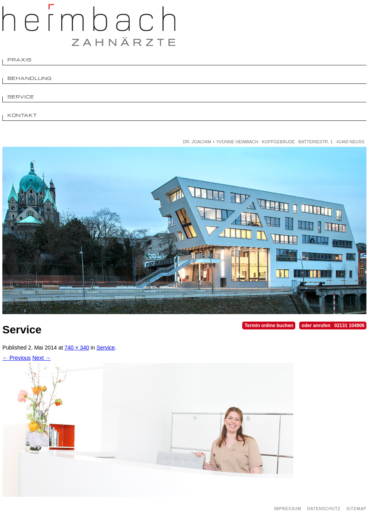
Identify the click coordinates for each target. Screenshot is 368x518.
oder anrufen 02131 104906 (333, 325)
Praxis (19, 60)
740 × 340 (76, 347)
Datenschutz (323, 509)
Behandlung (29, 78)
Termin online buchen (269, 325)
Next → (41, 358)
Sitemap (356, 509)
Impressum (288, 509)
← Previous (16, 358)
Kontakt (22, 115)
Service (20, 97)
